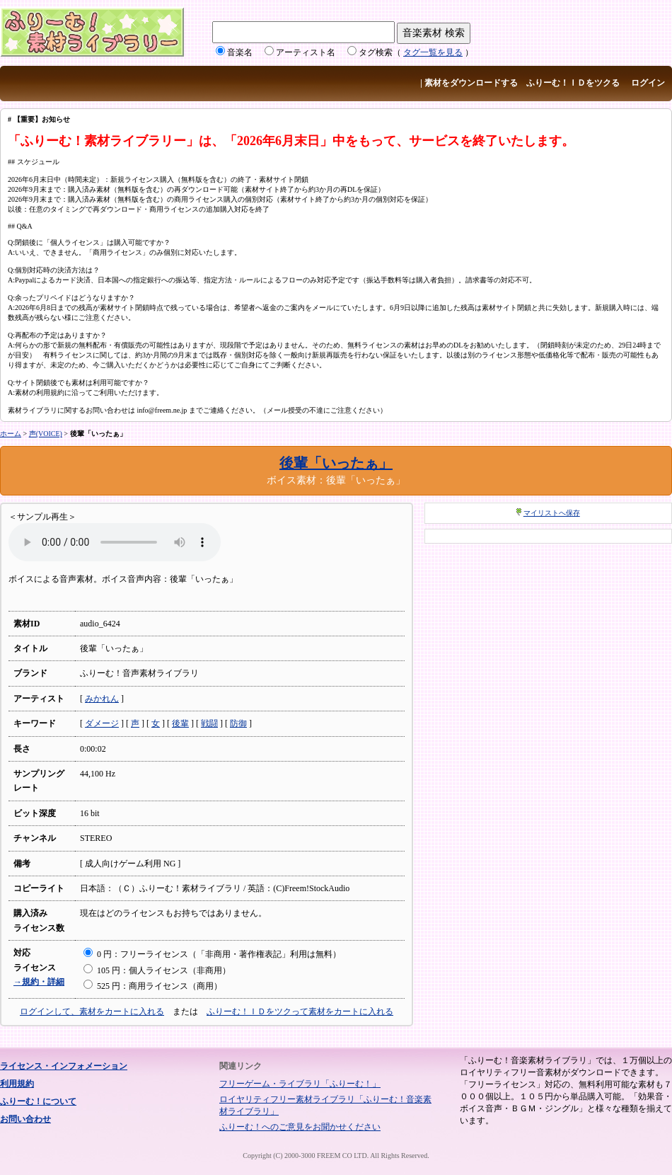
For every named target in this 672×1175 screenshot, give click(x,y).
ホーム (10, 433)
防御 (238, 723)
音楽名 (240, 52)
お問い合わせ (25, 1119)
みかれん (102, 699)
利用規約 (17, 1084)
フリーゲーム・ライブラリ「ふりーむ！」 (300, 1084)
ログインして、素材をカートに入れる (92, 1011)
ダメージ (102, 723)
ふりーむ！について (38, 1101)
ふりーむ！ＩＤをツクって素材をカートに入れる (300, 1011)
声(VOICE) (45, 433)
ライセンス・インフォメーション (63, 1066)
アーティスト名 (305, 52)
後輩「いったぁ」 (336, 463)
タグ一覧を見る (433, 52)
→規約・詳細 (38, 982)
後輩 (180, 723)
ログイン (648, 83)
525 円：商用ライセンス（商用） (152, 986)
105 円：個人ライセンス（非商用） (157, 970)
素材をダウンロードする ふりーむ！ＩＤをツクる (522, 83)
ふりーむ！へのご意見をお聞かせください (300, 1127)
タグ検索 (376, 52)
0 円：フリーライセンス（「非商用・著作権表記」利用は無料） (212, 954)
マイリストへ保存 (551, 513)
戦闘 (209, 723)
